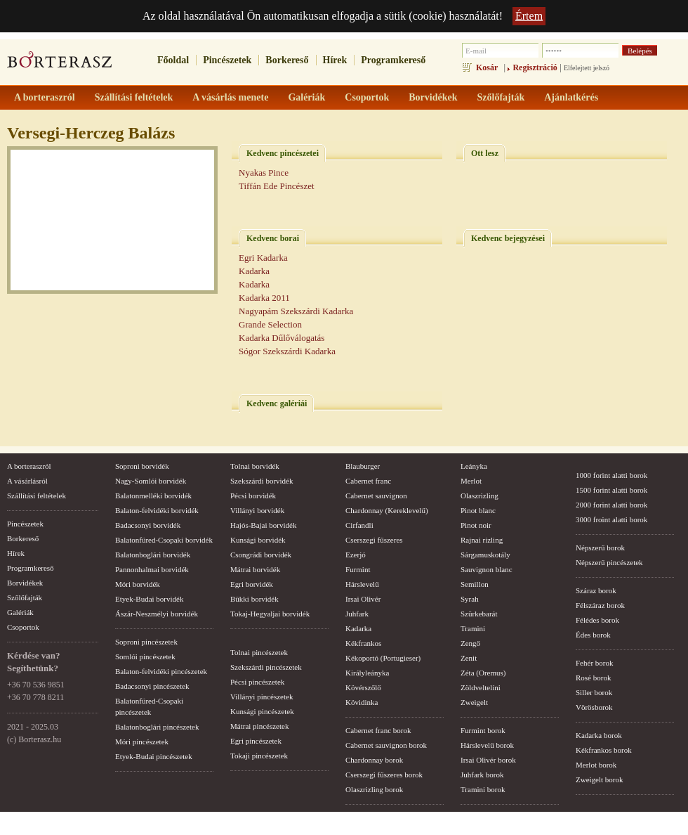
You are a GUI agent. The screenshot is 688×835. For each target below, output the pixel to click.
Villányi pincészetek (261, 696)
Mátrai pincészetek (259, 726)
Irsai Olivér (363, 599)
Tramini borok (483, 789)
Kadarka (254, 271)
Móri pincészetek (141, 741)
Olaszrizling (479, 495)
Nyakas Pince (264, 172)
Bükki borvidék (254, 599)
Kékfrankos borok (604, 750)
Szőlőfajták (24, 597)
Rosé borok (593, 677)
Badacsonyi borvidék (147, 525)
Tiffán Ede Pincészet (277, 186)
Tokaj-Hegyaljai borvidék (270, 613)
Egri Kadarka (263, 257)
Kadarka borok (599, 735)
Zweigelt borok (599, 779)
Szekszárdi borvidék (261, 481)
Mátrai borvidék (255, 569)
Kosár (487, 67)
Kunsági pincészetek (262, 711)
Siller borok (594, 692)
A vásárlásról (27, 481)
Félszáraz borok (600, 605)
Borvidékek (25, 582)
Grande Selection (270, 324)
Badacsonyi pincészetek (152, 686)
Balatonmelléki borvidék (153, 495)
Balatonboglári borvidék (152, 554)
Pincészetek (227, 60)
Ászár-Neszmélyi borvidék (156, 613)
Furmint (357, 569)
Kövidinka (361, 702)
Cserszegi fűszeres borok (384, 774)
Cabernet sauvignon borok (386, 745)
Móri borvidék (137, 584)
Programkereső (393, 60)
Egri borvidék (251, 584)
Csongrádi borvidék (260, 554)
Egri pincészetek (256, 741)
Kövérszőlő (363, 687)
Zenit (469, 658)
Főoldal (173, 60)
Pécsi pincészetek (257, 682)
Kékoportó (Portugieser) (383, 658)
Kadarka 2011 (264, 297)
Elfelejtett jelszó (586, 68)
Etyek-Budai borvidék (149, 599)
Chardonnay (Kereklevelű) (386, 510)
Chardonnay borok (374, 760)
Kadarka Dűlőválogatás (281, 337)
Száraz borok (596, 590)
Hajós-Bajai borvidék (263, 525)
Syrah (470, 599)
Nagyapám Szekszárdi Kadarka (296, 311)
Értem (529, 16)
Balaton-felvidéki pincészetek (161, 671)
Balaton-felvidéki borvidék (157, 510)
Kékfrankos (363, 643)
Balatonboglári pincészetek (157, 727)
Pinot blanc (478, 510)
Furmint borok (483, 730)
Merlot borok (596, 764)
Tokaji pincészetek (259, 755)
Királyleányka (367, 672)
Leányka (474, 466)
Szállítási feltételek (36, 495)
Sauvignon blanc (486, 569)
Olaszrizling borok (374, 789)
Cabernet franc (368, 481)
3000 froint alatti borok (611, 519)
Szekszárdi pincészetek (266, 667)
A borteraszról (29, 466)
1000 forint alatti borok (611, 475)
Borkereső (286, 60)
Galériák (20, 612)
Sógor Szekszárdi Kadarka (287, 351)
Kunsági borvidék (258, 540)
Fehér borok (594, 663)
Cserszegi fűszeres (374, 540)
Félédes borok (597, 620)
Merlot (471, 481)
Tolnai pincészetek (259, 652)
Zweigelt (474, 702)
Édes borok (593, 634)
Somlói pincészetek (145, 656)
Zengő (470, 643)
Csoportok (23, 627)
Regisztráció (534, 67)
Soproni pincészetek (146, 641)
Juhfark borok (482, 774)
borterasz (59, 64)
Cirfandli (359, 525)
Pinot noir (476, 525)
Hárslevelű (362, 584)
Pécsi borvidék (253, 495)
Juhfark (357, 613)
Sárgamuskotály (485, 554)
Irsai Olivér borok (488, 760)
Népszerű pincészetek (609, 562)
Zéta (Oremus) (483, 672)
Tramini (473, 628)
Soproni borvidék (142, 466)
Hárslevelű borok (487, 745)
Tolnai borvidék (254, 466)
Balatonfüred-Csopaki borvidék (164, 540)
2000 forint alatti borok (611, 504)
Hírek (335, 60)
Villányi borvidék (257, 510)
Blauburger (362, 466)
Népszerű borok (600, 547)
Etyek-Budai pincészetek (153, 756)
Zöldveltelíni (481, 687)
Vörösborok (594, 707)
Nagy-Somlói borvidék (150, 481)
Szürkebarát (479, 613)
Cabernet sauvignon (376, 495)
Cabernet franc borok (378, 730)
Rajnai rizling (482, 540)
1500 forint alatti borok (611, 490)
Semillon (475, 584)
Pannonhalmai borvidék (152, 569)
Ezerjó (355, 554)
